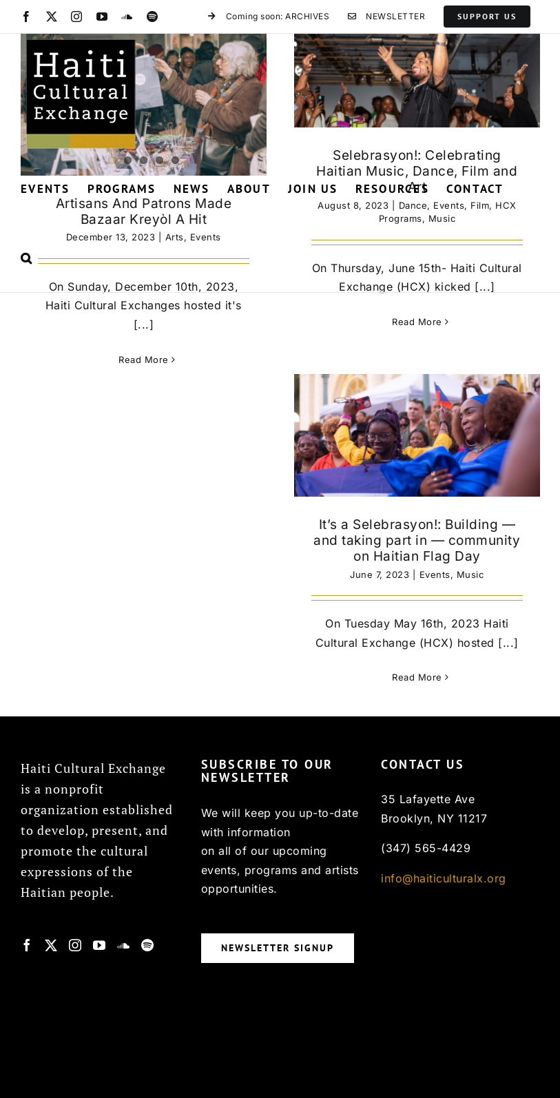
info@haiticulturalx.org (443, 878)
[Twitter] (51, 945)
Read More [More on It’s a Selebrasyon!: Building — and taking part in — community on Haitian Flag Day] (417, 677)
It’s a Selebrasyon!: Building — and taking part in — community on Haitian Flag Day (416, 540)
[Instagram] (75, 945)
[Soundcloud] (123, 945)
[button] (27, 257)
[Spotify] (147, 945)
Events (434, 574)
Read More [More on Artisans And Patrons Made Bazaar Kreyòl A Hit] (143, 359)
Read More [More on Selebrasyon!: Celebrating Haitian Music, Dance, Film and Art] (417, 321)
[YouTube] (99, 945)
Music (470, 574)
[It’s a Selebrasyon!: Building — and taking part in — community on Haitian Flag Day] (417, 435)
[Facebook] (27, 945)
